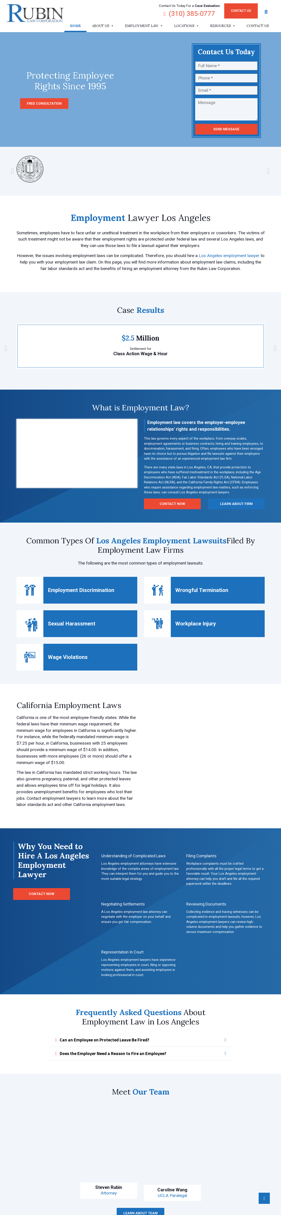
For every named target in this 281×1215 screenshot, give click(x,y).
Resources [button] (222, 26)
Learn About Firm (236, 504)
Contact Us (241, 10)
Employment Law (144, 26)
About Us (103, 26)
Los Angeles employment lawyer (229, 255)
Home (75, 26)
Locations (186, 26)
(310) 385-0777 (189, 13)
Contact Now (172, 504)
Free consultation (44, 104)
